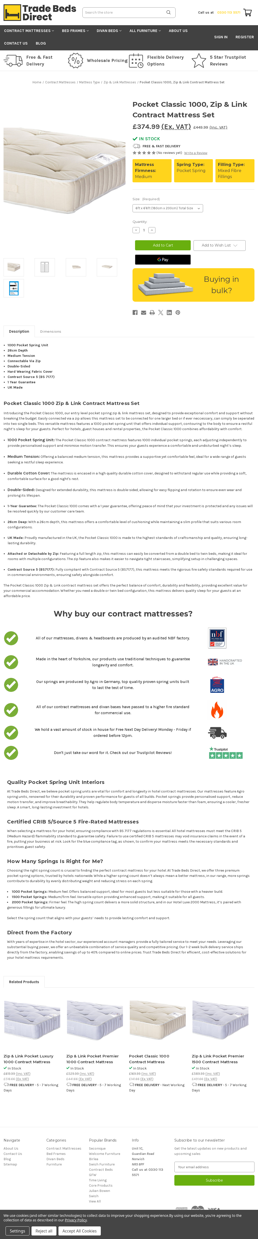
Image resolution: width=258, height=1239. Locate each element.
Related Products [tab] (24, 982)
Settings (17, 1231)
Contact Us (16, 43)
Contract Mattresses (29, 30)
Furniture (54, 1164)
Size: (146, 199)
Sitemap (10, 1164)
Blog (41, 43)
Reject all (44, 1231)
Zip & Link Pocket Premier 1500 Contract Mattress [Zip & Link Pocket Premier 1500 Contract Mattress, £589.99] (218, 1059)
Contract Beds (101, 1169)
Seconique (97, 1148)
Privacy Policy (76, 1220)
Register (245, 37)
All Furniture (145, 30)
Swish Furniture (102, 1164)
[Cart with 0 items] (247, 12)
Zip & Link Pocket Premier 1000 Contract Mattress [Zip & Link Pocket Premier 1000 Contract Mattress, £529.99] (92, 1059)
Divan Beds (109, 30)
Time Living (98, 1180)
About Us (178, 30)
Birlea (93, 1159)
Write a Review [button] (195, 153)
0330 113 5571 (219, 12)
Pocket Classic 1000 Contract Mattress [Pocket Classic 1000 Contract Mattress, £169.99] (149, 1059)
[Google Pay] (163, 260)
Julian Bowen (99, 1191)
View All (95, 1201)
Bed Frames (75, 30)
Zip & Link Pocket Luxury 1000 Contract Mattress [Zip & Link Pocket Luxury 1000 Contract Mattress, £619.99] (28, 1059)
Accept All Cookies (79, 1231)
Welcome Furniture (104, 1154)
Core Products (101, 1185)
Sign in (221, 37)
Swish (94, 1196)
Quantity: (140, 222)
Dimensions (50, 331)
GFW (92, 1175)
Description (19, 331)
